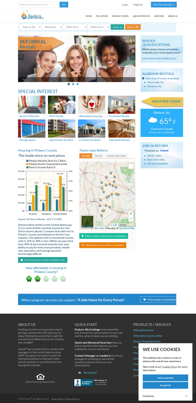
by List (98, 155)
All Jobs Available (157, 163)
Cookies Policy (169, 366)
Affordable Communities (147, 335)
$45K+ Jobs (154, 155)
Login (125, 4)
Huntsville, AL (155, 82)
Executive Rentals (119, 139)
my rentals (102, 15)
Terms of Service (72, 399)
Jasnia (28, 399)
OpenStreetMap (127, 228)
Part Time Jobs (156, 159)
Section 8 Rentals (29, 116)
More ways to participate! (160, 299)
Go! (64, 4)
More (117, 27)
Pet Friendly (56, 116)
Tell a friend (90, 372)
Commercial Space (90, 139)
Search (132, 26)
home (89, 15)
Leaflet (99, 228)
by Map (86, 155)
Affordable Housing (90, 116)
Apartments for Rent (61, 139)
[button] (106, 177)
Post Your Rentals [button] (163, 4)
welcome (159, 15)
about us (173, 15)
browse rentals (120, 15)
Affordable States (143, 330)
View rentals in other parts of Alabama (104, 235)
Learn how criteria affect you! (159, 58)
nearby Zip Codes (116, 155)
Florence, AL (154, 86)
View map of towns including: (162, 78)
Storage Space (27, 139)
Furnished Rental (119, 116)
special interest (141, 15)
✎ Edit (114, 225)
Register (138, 4)
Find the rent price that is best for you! (42, 259)
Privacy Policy (57, 399)
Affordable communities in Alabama (103, 245)
